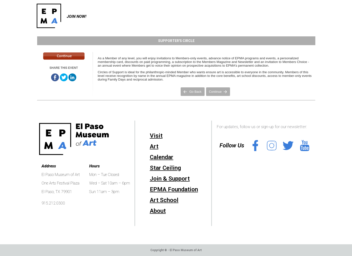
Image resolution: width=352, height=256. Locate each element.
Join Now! (76, 16)
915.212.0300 (53, 203)
